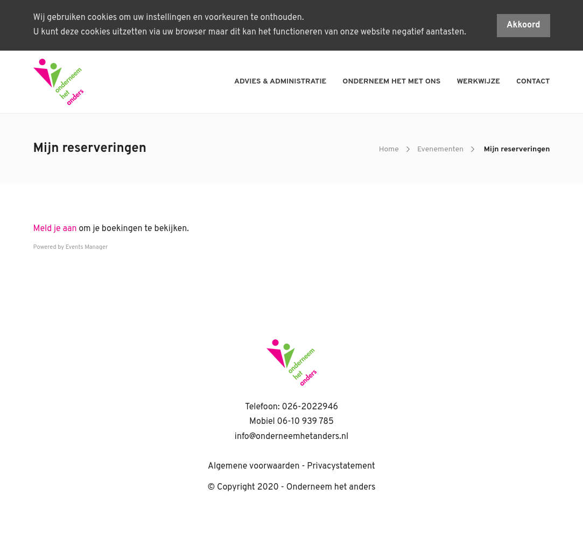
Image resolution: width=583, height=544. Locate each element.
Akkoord (523, 25)
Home (389, 149)
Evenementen (440, 149)
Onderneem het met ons (391, 81)
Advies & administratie (280, 81)
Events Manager (87, 247)
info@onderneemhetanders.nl (291, 436)
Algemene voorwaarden (253, 466)
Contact (533, 81)
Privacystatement (341, 466)
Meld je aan (55, 229)
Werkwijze (478, 81)
